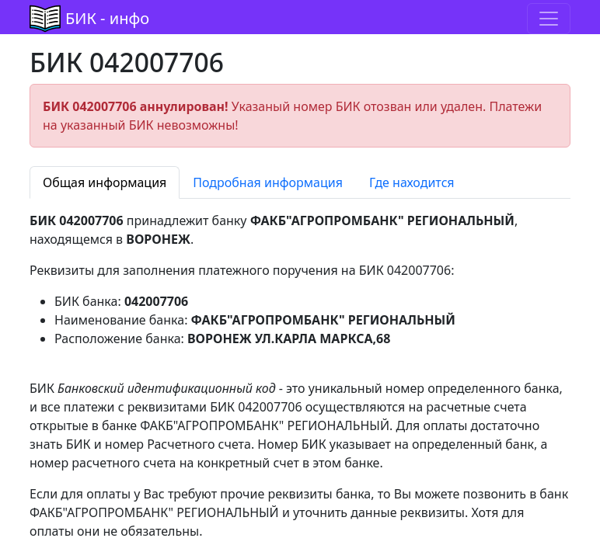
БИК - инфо (107, 18)
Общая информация (104, 182)
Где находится (412, 182)
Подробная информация (268, 182)
